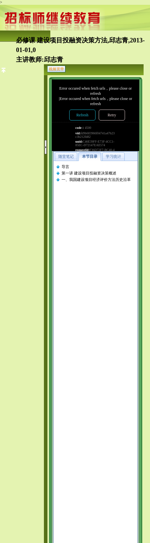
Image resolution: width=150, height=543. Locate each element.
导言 (65, 167)
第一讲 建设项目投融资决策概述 (89, 173)
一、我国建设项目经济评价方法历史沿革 (96, 179)
